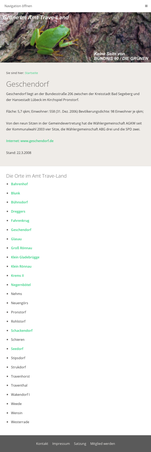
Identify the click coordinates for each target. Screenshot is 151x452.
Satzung (80, 443)
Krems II (17, 275)
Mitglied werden (102, 443)
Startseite (31, 73)
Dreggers (18, 211)
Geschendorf (21, 230)
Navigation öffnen (18, 6)
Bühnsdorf (19, 202)
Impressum (61, 443)
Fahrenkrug (20, 220)
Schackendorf (21, 330)
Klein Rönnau (21, 266)
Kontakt (42, 443)
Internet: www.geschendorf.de (30, 141)
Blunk (15, 193)
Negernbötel (21, 285)
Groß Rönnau (21, 248)
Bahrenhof (19, 184)
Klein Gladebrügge (25, 257)
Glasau (16, 239)
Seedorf (17, 349)
